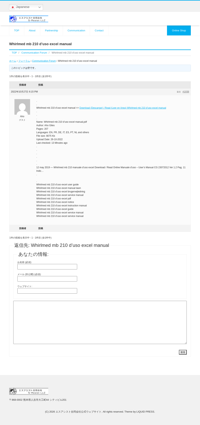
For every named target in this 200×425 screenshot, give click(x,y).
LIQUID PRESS (145, 411)
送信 (182, 352)
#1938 (186, 91)
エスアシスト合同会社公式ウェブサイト (78, 411)
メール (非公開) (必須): (29, 274)
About (32, 30)
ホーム (12, 61)
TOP (16, 30)
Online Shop (179, 30)
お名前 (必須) (24, 262)
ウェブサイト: (24, 286)
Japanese (19, 7)
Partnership (51, 30)
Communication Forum (44, 61)
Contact (99, 30)
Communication (76, 30)
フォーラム (24, 61)
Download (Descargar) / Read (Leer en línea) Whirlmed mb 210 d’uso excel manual (122, 107)
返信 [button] (179, 92)
